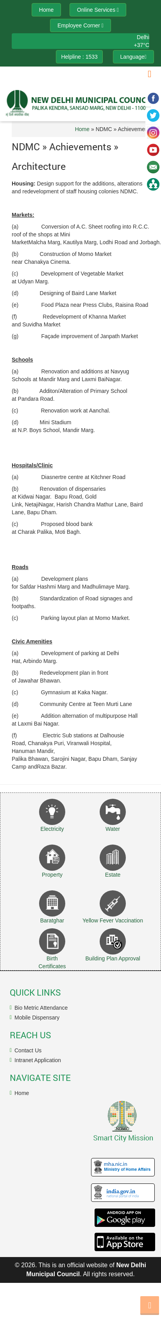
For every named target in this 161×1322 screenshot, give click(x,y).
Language (133, 57)
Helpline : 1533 (79, 57)
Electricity (52, 829)
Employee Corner (80, 25)
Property (52, 875)
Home (82, 129)
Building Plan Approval (112, 958)
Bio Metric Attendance (41, 1008)
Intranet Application (37, 1060)
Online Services (98, 10)
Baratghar (52, 920)
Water (113, 829)
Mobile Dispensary (36, 1017)
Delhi (143, 37)
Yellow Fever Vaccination (112, 920)
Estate (113, 875)
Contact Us (27, 1050)
